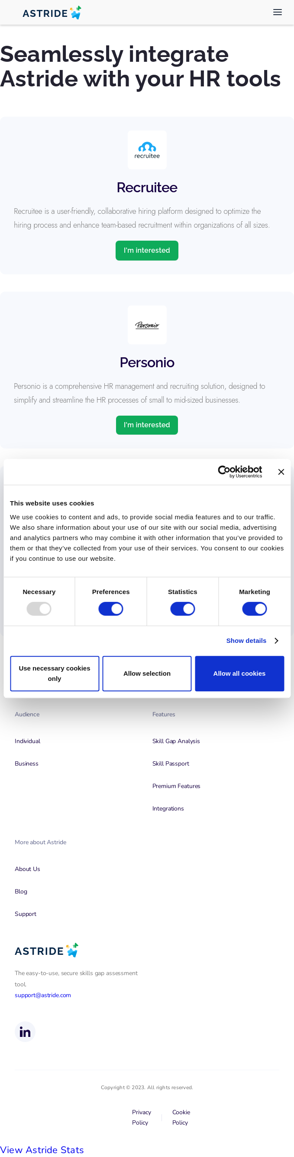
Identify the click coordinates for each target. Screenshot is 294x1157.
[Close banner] (281, 472)
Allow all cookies (239, 673)
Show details (246, 640)
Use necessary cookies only (54, 673)
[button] (277, 12)
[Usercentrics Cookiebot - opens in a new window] (224, 471)
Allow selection (147, 673)
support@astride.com (43, 995)
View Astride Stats (42, 1150)
